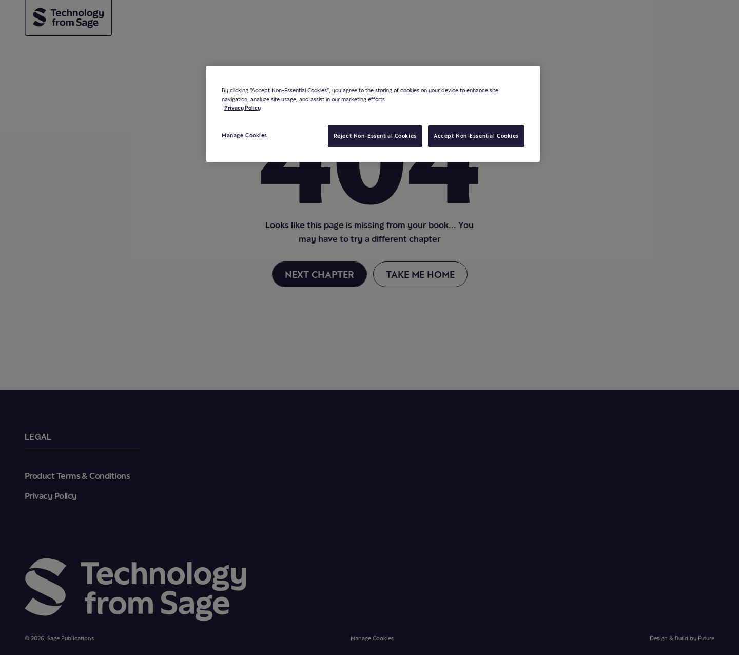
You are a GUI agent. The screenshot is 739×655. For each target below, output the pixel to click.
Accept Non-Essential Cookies (476, 136)
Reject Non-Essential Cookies (375, 136)
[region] (373, 114)
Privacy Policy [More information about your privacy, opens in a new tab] (242, 108)
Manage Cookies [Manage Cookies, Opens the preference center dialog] (244, 135)
